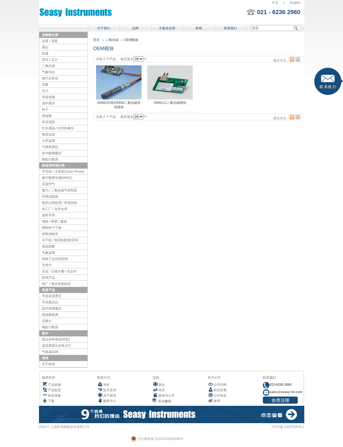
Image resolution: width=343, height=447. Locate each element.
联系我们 (230, 28)
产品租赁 (54, 390)
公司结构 (220, 385)
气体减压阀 (50, 352)
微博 (217, 401)
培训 (161, 390)
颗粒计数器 (50, 159)
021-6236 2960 (280, 385)
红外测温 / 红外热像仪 (58, 128)
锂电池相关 (50, 234)
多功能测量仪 (51, 153)
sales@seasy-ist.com (285, 392)
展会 (161, 385)
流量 (45, 84)
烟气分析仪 (50, 78)
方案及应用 (167, 28)
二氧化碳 (48, 66)
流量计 (47, 321)
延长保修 (54, 395)
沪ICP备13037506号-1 (288, 427)
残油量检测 (50, 315)
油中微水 (48, 103)
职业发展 (220, 390)
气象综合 (48, 72)
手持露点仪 (50, 302)
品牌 (135, 28)
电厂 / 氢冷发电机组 (56, 284)
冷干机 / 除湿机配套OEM (60, 240)
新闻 (198, 28)
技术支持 (109, 390)
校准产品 (48, 277)
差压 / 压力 (50, 60)
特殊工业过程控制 (55, 259)
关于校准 (48, 364)
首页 (96, 40)
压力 (45, 91)
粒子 (45, 109)
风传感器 (48, 122)
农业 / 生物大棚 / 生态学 (59, 271)
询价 (106, 385)
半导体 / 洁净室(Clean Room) (63, 171)
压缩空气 (48, 184)
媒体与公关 (166, 395)
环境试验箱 (50, 196)
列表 (297, 59)
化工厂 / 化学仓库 (54, 209)
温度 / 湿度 (50, 41)
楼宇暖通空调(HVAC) (57, 178)
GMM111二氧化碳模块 (169, 103)
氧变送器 (48, 134)
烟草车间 (48, 215)
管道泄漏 (48, 97)
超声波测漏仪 (51, 308)
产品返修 (54, 385)
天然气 (47, 265)
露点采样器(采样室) (56, 339)
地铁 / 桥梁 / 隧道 (54, 221)
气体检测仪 (50, 147)
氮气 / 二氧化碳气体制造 (59, 190)
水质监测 (48, 141)
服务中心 (109, 401)
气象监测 (48, 253)
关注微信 (163, 401)
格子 (292, 59)
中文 (275, 3)
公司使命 (220, 395)
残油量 (47, 116)
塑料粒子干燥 (51, 228)
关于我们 (103, 28)
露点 (45, 47)
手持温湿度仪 (51, 296)
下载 (51, 401)
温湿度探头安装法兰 (56, 346)
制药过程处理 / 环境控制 (59, 203)
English (295, 3)
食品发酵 (48, 246)
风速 (45, 53)
